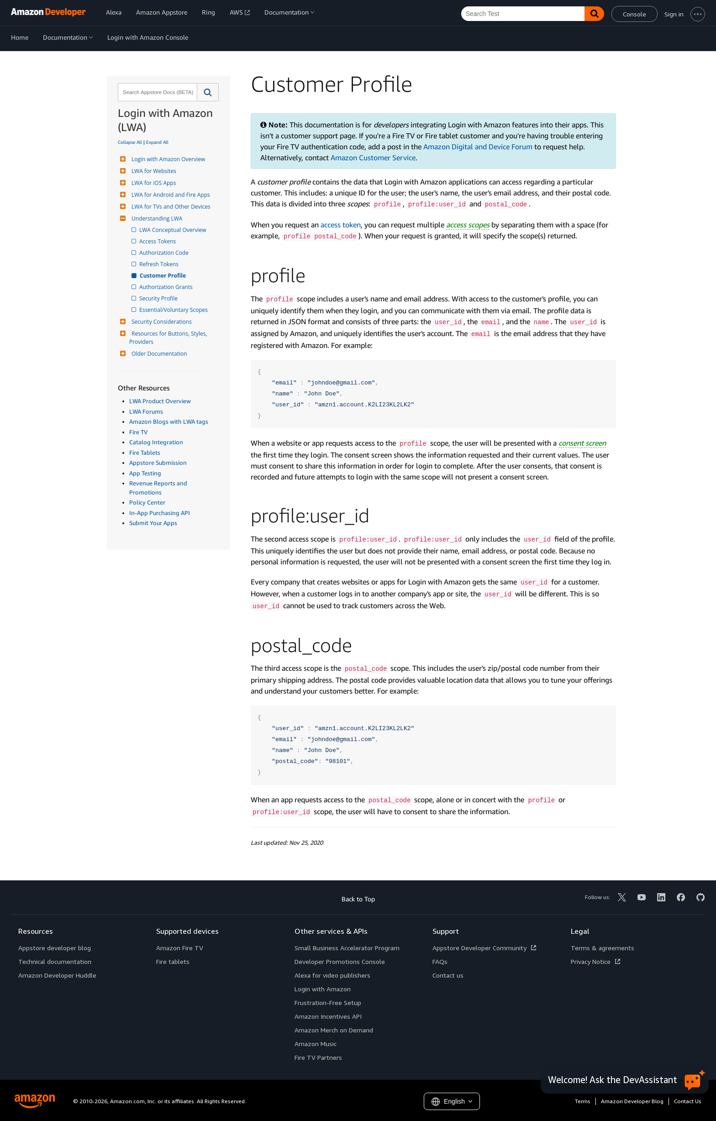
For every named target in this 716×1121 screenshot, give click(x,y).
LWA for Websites (152, 171)
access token (341, 224)
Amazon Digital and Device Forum (477, 146)
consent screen (582, 442)
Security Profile (159, 298)
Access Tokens (158, 241)
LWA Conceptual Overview (173, 230)
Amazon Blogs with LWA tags (168, 421)
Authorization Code (165, 253)
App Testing (145, 473)
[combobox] (156, 92)
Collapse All (130, 142)
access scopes (468, 224)
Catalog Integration (156, 442)
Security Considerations (160, 322)
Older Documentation (158, 354)
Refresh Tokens (160, 264)
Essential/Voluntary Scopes (174, 310)
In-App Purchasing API (159, 512)
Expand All (157, 142)
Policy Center (147, 502)
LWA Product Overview (160, 401)
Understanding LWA (155, 218)
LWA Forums (146, 411)
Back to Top (358, 899)
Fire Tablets (144, 452)
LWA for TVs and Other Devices (170, 207)
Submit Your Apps (153, 522)
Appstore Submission (158, 462)
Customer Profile (163, 275)
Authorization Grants (167, 287)
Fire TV (138, 432)
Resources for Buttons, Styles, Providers (169, 338)
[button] (208, 92)
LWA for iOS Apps (152, 183)
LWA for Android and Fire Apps (169, 195)
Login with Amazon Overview (167, 159)
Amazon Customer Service (373, 157)
